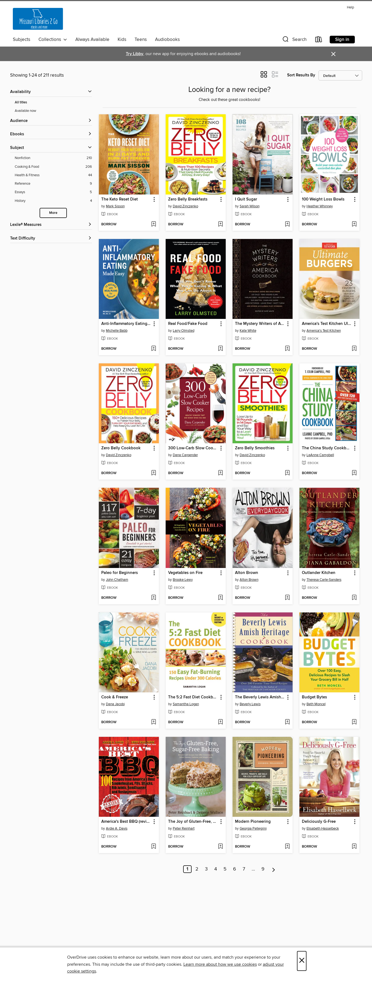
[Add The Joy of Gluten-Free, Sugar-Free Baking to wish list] (220, 846)
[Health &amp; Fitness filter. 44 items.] (53, 175)
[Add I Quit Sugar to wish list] (287, 224)
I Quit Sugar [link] (246, 199)
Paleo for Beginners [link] (119, 572)
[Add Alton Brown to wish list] (287, 598)
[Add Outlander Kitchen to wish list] (354, 598)
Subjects (21, 40)
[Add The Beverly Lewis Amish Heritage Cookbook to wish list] (287, 722)
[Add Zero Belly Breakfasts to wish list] (220, 224)
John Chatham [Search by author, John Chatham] (117, 580)
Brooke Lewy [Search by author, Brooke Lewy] (183, 580)
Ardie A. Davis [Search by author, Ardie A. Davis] (116, 828)
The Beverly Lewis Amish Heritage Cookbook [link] (260, 697)
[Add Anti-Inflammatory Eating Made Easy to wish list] (153, 348)
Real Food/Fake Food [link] (187, 323)
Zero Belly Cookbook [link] (121, 448)
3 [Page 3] (206, 869)
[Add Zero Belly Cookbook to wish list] (153, 473)
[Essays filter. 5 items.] (53, 192)
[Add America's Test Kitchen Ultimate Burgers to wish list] (354, 348)
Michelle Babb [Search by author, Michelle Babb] (116, 330)
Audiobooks (167, 40)
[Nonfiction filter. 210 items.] (53, 158)
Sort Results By (301, 75)
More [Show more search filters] (53, 213)
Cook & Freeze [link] (114, 697)
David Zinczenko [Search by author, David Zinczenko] (185, 206)
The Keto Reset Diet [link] (119, 199)
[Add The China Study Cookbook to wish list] (354, 473)
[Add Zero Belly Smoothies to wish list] (287, 473)
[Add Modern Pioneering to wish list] (287, 846)
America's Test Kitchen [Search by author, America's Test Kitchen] (323, 330)
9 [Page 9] (262, 869)
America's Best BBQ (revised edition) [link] (126, 821)
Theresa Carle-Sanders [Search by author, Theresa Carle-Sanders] (323, 580)
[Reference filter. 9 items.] (53, 184)
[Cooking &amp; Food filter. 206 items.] (53, 167)
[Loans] (319, 40)
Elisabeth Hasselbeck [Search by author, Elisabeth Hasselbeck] (322, 828)
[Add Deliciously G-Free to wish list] (354, 846)
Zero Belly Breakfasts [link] (187, 199)
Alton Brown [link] (246, 572)
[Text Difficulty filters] (51, 238)
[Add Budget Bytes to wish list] (354, 722)
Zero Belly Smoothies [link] (255, 448)
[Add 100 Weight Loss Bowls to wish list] (354, 224)
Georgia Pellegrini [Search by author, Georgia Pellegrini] (253, 828)
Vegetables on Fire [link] (185, 572)
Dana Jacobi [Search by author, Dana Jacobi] (115, 704)
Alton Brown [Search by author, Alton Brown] (249, 580)
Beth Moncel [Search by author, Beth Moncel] (316, 704)
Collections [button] (52, 40)
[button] (294, 40)
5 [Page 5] (225, 869)
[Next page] (273, 869)
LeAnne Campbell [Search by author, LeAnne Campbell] (320, 455)
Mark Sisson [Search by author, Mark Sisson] (115, 206)
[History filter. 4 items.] (53, 201)
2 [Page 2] (196, 869)
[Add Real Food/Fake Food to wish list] (220, 348)
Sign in (342, 40)
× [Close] (301, 961)
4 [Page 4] (215, 869)
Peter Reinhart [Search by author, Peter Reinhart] (184, 828)
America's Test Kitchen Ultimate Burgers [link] (327, 323)
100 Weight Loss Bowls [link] (323, 199)
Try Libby (134, 54)
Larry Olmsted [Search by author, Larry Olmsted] (183, 330)
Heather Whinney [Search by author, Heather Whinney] (319, 206)
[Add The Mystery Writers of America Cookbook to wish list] (287, 348)
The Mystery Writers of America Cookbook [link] (260, 323)
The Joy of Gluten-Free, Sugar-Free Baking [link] (193, 821)
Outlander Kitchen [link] (318, 572)
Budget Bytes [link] (314, 697)
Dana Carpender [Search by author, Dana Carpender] (185, 455)
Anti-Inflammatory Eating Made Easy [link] (126, 323)
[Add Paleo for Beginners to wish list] (153, 598)
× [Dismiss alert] (333, 54)
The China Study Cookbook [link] (327, 448)
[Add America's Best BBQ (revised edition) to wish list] (153, 846)
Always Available (92, 40)
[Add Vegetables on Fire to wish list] (220, 598)
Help (350, 7)
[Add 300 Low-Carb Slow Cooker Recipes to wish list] (220, 473)
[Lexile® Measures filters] (51, 225)
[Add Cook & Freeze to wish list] (153, 722)
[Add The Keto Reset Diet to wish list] (153, 224)
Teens (141, 40)
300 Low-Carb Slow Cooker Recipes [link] (193, 448)
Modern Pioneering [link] (253, 821)
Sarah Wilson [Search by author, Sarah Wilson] (250, 206)
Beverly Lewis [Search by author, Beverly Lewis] (250, 704)
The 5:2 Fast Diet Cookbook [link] (193, 697)
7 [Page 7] (244, 869)
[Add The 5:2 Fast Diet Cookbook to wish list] (220, 722)
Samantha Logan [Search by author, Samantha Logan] (186, 704)
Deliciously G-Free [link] (319, 821)
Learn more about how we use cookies (220, 964)
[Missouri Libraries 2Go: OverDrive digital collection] (38, 19)
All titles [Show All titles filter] (21, 102)
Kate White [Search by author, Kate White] (248, 330)
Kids (122, 40)
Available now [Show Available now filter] (25, 111)
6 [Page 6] (234, 869)
